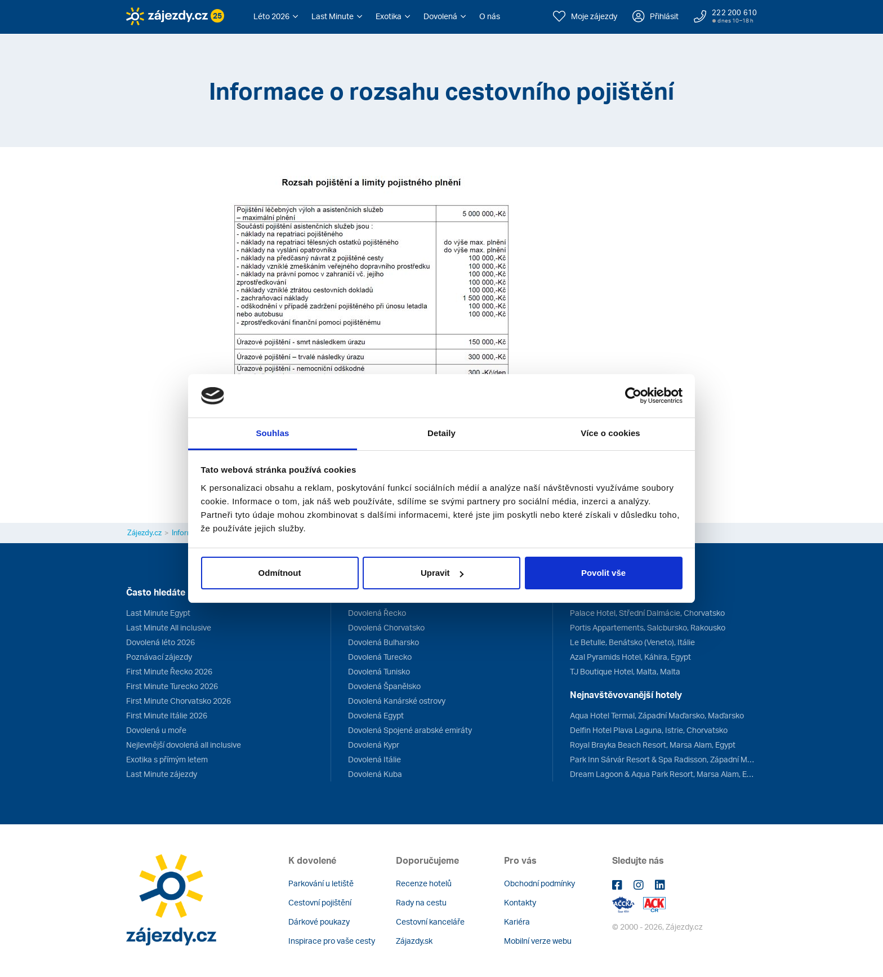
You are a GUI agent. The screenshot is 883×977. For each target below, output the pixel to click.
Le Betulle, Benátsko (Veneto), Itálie (632, 642)
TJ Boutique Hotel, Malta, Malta (625, 671)
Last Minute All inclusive (168, 627)
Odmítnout (279, 573)
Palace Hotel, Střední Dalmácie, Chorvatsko (647, 613)
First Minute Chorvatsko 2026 (178, 700)
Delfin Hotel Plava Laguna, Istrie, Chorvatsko (649, 730)
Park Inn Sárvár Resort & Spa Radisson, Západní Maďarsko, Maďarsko (663, 759)
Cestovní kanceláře (430, 921)
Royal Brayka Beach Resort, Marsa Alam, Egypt (652, 744)
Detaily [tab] (441, 433)
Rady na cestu (421, 902)
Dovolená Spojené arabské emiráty (410, 730)
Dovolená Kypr (373, 744)
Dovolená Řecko (377, 613)
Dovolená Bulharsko (383, 642)
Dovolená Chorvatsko (386, 627)
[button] (276, 16)
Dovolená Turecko (380, 656)
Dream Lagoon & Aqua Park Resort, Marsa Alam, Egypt (663, 774)
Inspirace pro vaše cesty (331, 940)
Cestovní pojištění (319, 902)
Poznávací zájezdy (159, 656)
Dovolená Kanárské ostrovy (396, 700)
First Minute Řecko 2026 (169, 671)
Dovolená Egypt (376, 715)
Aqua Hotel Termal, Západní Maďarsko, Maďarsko (657, 715)
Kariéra (517, 921)
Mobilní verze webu (538, 940)
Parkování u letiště (321, 883)
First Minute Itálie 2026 (166, 715)
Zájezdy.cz (144, 532)
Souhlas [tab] (272, 433)
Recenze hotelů (424, 883)
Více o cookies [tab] (610, 433)
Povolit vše (603, 573)
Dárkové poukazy (319, 921)
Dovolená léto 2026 (160, 642)
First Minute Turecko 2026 (172, 686)
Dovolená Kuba (375, 774)
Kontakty (520, 902)
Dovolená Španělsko (384, 686)
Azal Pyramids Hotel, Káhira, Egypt (630, 656)
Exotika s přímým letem (167, 759)
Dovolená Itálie (374, 759)
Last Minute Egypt (158, 613)
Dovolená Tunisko (379, 671)
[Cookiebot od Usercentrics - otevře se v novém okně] (633, 396)
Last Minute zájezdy (161, 774)
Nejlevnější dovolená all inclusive (183, 744)
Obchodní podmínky (539, 883)
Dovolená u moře (156, 730)
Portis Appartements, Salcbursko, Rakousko (647, 627)
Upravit (442, 573)
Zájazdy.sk (414, 940)
